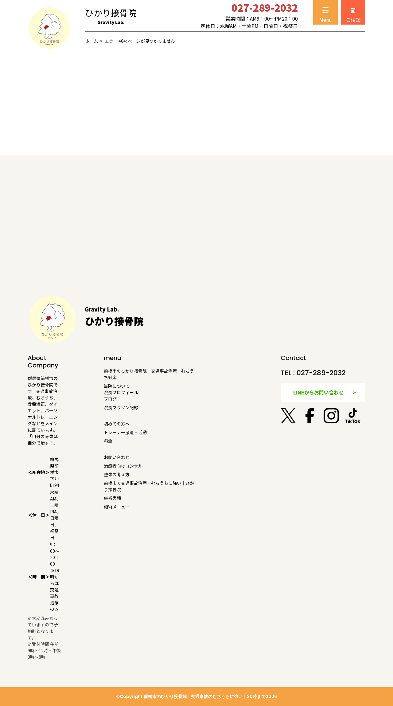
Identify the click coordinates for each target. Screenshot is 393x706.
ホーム (91, 41)
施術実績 (112, 498)
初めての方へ (117, 424)
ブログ (110, 399)
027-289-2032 (321, 373)
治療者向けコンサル (123, 466)
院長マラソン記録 (121, 407)
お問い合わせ (117, 457)
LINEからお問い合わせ (318, 392)
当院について (117, 386)
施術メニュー (117, 507)
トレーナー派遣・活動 (125, 432)
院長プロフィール (121, 392)
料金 (108, 441)
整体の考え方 (117, 474)
